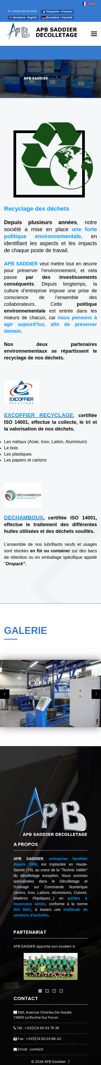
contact (36, 1049)
